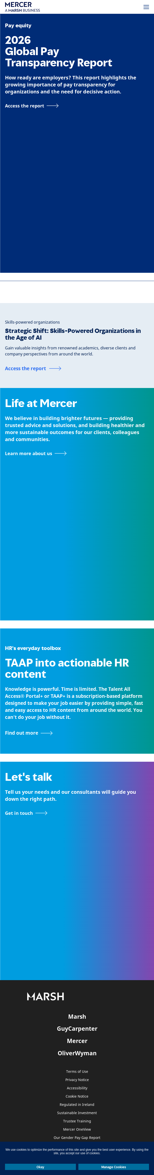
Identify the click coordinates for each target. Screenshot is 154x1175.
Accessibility (77, 1088)
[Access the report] (32, 105)
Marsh (77, 1016)
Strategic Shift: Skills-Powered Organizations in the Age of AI (73, 334)
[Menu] (146, 7)
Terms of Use (77, 1071)
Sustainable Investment (77, 1113)
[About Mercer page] (36, 453)
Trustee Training (77, 1121)
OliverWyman (77, 1053)
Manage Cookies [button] (113, 1167)
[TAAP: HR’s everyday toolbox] (77, 733)
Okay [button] (40, 1167)
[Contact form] (26, 813)
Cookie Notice (77, 1096)
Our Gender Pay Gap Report (77, 1137)
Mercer (77, 1041)
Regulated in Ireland (77, 1104)
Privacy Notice (77, 1080)
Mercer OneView (77, 1129)
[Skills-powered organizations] (32, 322)
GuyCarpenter (77, 1028)
